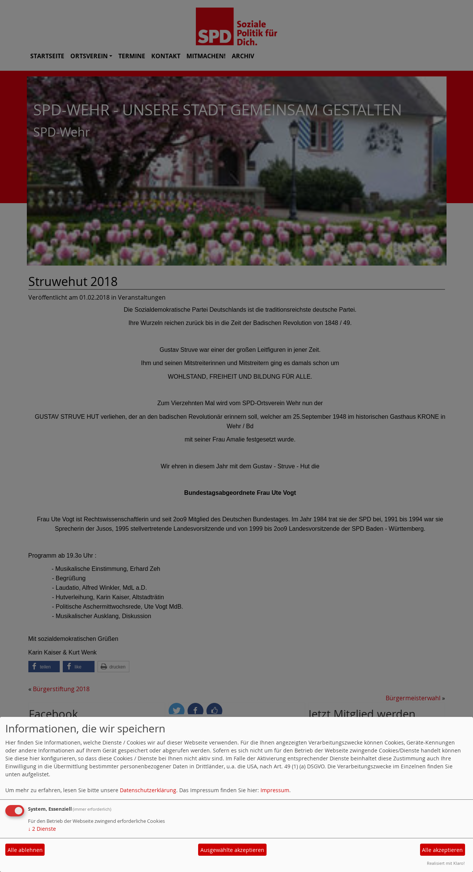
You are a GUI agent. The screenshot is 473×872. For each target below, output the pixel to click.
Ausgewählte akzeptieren (232, 849)
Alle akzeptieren (442, 849)
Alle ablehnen (25, 849)
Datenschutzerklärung (148, 790)
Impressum (275, 790)
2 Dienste (42, 828)
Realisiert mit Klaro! (446, 863)
